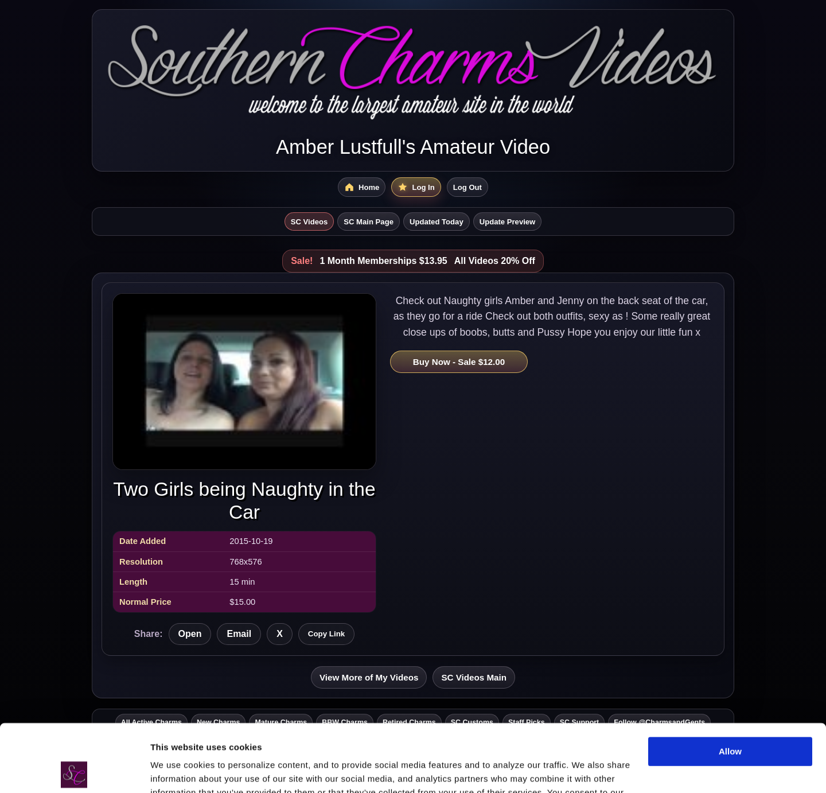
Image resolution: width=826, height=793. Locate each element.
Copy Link (326, 633)
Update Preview (508, 221)
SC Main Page (368, 221)
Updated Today (436, 221)
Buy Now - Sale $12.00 (459, 362)
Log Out (467, 187)
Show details (177, 770)
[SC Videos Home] (361, 187)
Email (239, 634)
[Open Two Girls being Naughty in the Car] (244, 381)
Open (190, 634)
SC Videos (309, 221)
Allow (730, 684)
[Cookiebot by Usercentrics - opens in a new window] (74, 770)
